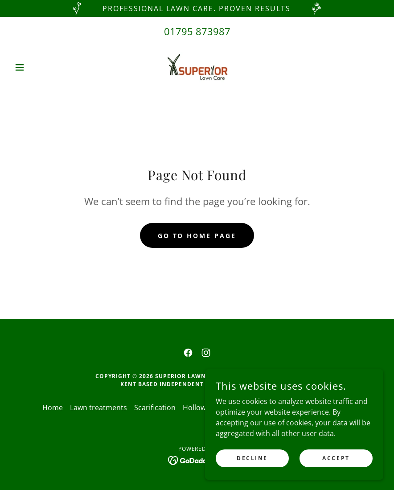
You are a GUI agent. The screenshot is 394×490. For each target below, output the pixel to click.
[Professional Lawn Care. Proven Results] (197, 8)
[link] (196, 67)
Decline (252, 458)
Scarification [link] (155, 407)
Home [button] (52, 407)
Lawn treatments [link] (98, 407)
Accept (335, 458)
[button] (38, 67)
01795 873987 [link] (197, 31)
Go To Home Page (197, 235)
